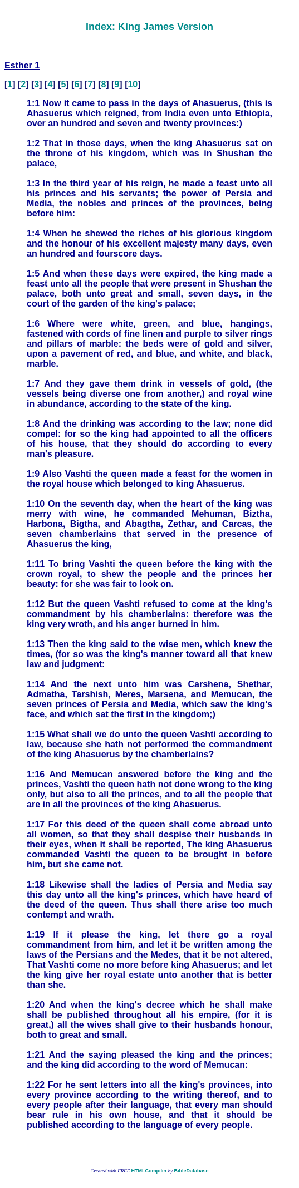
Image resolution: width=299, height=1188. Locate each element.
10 (133, 84)
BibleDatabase (191, 1171)
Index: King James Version (149, 26)
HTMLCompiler (148, 1171)
